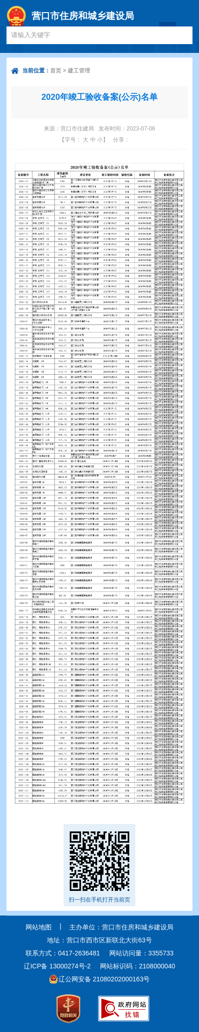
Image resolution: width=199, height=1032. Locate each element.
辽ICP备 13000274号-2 (57, 966)
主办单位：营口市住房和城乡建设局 (121, 927)
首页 (55, 70)
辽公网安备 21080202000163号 (104, 979)
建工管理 (79, 70)
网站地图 (39, 927)
